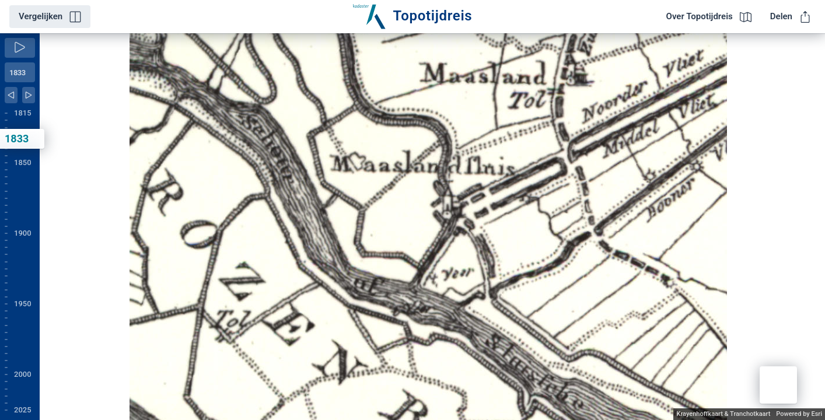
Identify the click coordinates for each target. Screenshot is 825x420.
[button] (778, 385)
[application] (432, 226)
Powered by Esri (799, 414)
